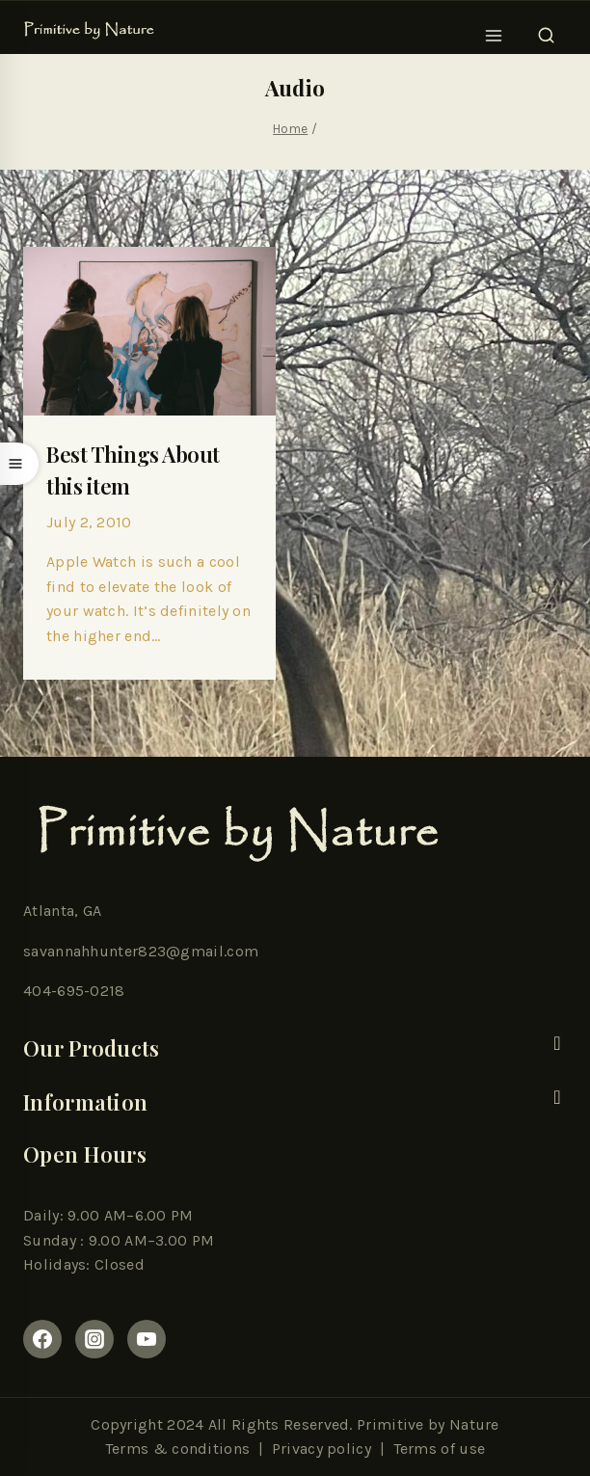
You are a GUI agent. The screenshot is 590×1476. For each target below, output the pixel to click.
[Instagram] (94, 1339)
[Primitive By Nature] (89, 30)
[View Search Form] (546, 30)
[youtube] (146, 1339)
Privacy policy (321, 1448)
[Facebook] (42, 1339)
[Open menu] (494, 30)
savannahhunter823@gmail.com (140, 951)
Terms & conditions (177, 1448)
